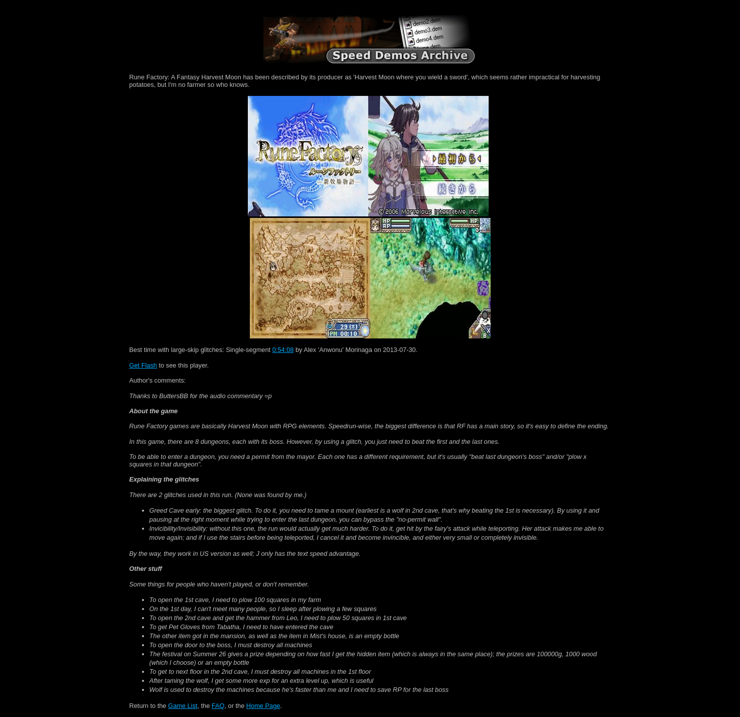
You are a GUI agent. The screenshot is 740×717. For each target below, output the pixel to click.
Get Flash (143, 365)
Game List (182, 705)
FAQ (218, 705)
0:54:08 (283, 349)
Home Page (263, 705)
